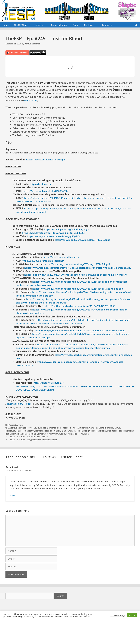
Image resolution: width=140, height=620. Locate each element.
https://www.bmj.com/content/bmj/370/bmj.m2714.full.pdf (77, 264)
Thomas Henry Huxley (19, 403)
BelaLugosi (21, 427)
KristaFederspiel (98, 430)
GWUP (117, 427)
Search (60, 595)
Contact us (107, 25)
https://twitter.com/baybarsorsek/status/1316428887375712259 (80, 306)
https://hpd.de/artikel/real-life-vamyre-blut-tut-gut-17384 (53, 232)
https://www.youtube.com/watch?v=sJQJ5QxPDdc (54, 236)
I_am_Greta (67, 430)
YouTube (85, 433)
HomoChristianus (43, 430)
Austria (11, 427)
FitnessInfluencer (80, 427)
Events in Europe (59, 25)
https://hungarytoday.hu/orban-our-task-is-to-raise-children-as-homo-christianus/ (80, 330)
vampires (41, 433)
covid (30, 427)
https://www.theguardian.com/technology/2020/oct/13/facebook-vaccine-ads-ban (77, 288)
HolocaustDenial (13, 430)
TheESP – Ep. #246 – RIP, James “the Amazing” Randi (32, 439)
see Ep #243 (30, 100)
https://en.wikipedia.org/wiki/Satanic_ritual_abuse (82, 239)
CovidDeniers (39, 427)
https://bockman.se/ (41, 184)
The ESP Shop (23, 25)
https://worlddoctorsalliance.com (61, 257)
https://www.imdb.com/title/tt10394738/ (46, 191)
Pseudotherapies (126, 430)
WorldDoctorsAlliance (69, 433)
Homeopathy (28, 430)
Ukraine (32, 433)
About (75, 25)
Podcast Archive (15, 425)
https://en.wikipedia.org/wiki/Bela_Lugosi (67, 229)
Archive (42, 25)
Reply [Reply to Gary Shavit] (12, 495)
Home (6, 25)
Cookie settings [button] (117, 615)
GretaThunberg (106, 427)
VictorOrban (52, 433)
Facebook (66, 427)
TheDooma (22, 433)
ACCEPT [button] (132, 615)
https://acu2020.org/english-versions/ (43, 260)
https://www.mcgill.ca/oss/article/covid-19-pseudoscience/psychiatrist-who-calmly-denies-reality (77, 267)
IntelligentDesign (82, 430)
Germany (93, 427)
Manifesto (112, 430)
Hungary (57, 430)
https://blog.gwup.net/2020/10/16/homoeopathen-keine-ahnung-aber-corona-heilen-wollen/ (75, 274)
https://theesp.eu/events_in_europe (45, 159)
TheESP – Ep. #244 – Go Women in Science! (28, 436)
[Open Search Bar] (136, 25)
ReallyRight (10, 433)
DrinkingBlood (54, 427)
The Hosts (91, 25)
